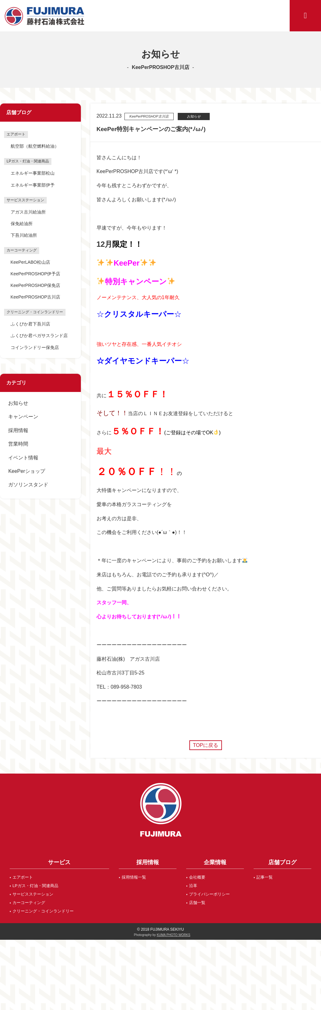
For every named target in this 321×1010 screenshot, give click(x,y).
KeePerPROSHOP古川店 (36, 296)
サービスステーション (33, 894)
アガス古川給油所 (28, 211)
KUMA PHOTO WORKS (173, 935)
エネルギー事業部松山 (33, 173)
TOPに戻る (205, 745)
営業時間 (18, 444)
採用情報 (18, 430)
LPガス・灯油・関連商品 (35, 885)
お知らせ (18, 403)
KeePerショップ (26, 471)
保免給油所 (22, 223)
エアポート (23, 877)
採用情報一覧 (134, 877)
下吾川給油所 (24, 235)
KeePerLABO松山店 (30, 262)
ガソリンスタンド (28, 484)
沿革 (193, 885)
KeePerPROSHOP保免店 (36, 285)
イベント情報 (23, 457)
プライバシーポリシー (209, 894)
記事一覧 (264, 877)
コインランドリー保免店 (35, 347)
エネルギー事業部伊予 (33, 185)
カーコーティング (29, 902)
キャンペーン (23, 416)
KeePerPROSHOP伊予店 (36, 273)
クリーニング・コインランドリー (43, 911)
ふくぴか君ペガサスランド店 (39, 335)
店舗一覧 (197, 902)
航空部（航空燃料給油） (35, 146)
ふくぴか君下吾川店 (30, 323)
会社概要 (197, 877)
